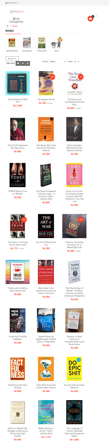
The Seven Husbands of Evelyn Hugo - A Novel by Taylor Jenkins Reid (46, 195)
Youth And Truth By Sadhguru (18, 337)
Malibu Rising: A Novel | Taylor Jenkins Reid (46, 431)
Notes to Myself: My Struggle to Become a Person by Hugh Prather (17, 432)
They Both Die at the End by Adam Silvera (46, 386)
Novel (56, 51)
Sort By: (45, 62)
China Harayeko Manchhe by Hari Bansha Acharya (74, 148)
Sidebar (12, 59)
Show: (70, 62)
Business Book (11, 51)
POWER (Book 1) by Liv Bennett (17, 192)
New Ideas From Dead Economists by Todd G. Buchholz (46, 291)
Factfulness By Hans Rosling (17, 386)
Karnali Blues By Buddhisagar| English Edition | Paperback (46, 339)
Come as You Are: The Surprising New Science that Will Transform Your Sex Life (74, 196)
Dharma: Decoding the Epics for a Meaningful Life (74, 245)
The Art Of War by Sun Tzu (46, 243)
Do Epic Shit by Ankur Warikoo (74, 386)
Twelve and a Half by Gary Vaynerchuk (17, 289)
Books (15, 26)
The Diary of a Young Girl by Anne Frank (18, 243)
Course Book (27, 51)
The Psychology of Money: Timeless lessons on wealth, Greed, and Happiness (74, 292)
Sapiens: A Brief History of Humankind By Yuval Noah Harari (74, 340)
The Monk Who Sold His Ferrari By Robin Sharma (46, 148)
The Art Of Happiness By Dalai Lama (18, 146)
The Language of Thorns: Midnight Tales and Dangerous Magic (74, 432)
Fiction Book (42, 51)
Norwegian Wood (46, 99)
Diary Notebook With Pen (18, 100)
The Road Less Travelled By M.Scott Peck (74, 102)
